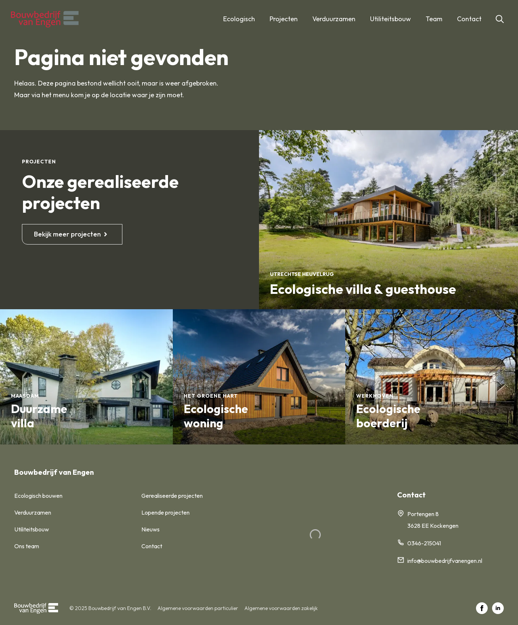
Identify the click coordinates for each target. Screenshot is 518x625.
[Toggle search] (499, 19)
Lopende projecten (165, 512)
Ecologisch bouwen (38, 495)
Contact (469, 19)
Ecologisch (239, 19)
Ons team (26, 546)
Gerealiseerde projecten (172, 495)
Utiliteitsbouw (390, 19)
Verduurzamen (333, 19)
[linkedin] (498, 608)
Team (434, 19)
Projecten (284, 19)
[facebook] (482, 608)
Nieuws (150, 529)
